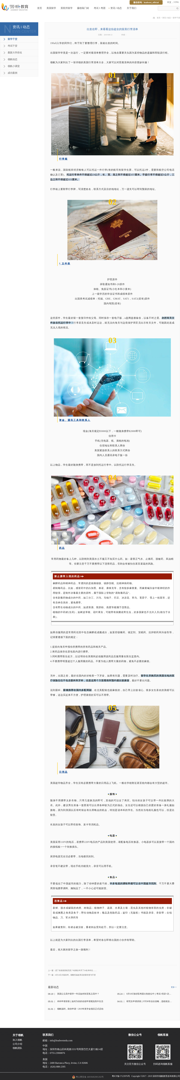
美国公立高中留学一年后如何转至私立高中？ (78, 994)
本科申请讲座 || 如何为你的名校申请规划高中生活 (80, 1001)
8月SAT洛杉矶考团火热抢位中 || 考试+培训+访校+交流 (149, 994)
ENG (176, 2)
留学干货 (176, 18)
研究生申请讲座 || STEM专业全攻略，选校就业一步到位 (149, 1001)
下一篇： (72, 975)
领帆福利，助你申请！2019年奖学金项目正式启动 (80, 1009)
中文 (169, 2)
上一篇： (72, 970)
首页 (39, 8)
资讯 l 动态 (166, 18)
